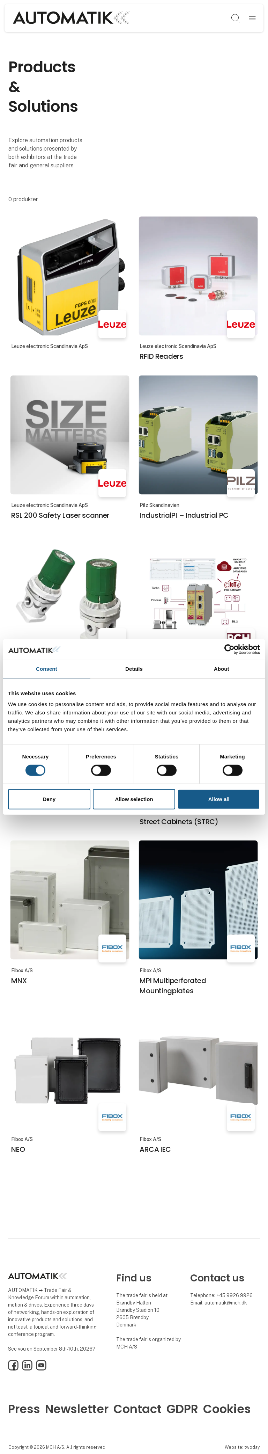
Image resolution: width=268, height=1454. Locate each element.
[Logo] (71, 18)
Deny (49, 799)
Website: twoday (242, 1447)
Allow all (219, 799)
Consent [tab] (46, 669)
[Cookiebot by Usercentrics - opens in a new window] (229, 649)
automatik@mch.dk (225, 1303)
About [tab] (221, 669)
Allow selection (134, 799)
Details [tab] (134, 669)
